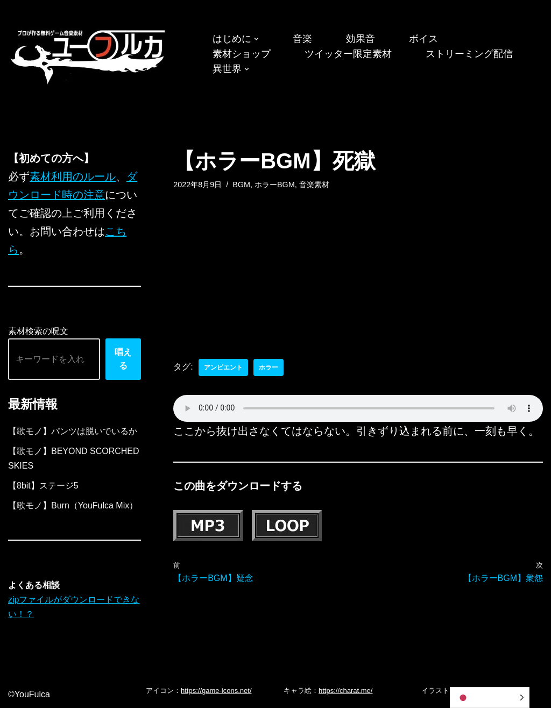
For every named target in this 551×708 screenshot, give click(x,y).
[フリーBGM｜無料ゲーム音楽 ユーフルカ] (88, 55)
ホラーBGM (275, 184)
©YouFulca (29, 694)
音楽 (302, 38)
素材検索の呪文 (38, 331)
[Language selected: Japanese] (489, 697)
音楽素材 (314, 184)
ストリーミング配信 (469, 53)
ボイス (423, 38)
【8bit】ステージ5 (43, 485)
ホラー (268, 367)
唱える (123, 359)
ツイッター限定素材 (348, 53)
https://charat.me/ (345, 690)
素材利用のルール (73, 176)
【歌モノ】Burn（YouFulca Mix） (73, 505)
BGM (241, 184)
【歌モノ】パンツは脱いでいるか (72, 431)
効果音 (360, 38)
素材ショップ (242, 53)
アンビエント (223, 367)
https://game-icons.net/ (216, 690)
